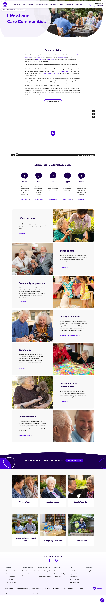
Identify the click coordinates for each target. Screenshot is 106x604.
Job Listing (73, 571)
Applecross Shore (22, 594)
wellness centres (61, 57)
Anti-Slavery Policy (69, 588)
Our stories (53, 4)
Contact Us (89, 567)
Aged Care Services (47, 594)
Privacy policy (9, 588)
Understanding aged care (45, 571)
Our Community (10, 576)
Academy (68, 4)
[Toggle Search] (90, 4)
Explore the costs (24, 435)
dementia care (40, 59)
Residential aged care (41, 4)
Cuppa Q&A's (57, 576)
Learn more (24, 199)
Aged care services (43, 574)
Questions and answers (44, 576)
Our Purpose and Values (13, 574)
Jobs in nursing (74, 576)
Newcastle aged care (34, 594)
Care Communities (27, 4)
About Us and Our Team (13, 571)
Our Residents (10, 579)
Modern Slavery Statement (52, 588)
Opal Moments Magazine (61, 574)
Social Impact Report (12, 582)
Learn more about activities (69, 335)
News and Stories (59, 571)
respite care (40, 57)
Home (4, 9)
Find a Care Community (28, 571)
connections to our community (51, 73)
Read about (22, 368)
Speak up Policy (36, 588)
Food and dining (64, 71)
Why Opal (9, 567)
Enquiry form (89, 571)
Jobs (61, 4)
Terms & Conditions (22, 588)
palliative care (50, 59)
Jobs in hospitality (75, 579)
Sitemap (81, 588)
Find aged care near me (53, 101)
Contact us (78, 4)
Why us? (16, 4)
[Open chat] (102, 600)
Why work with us (74, 574)
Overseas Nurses (74, 582)
